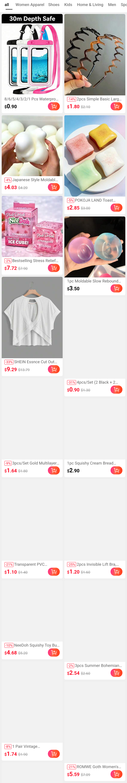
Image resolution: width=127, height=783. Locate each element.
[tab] (7, 5)
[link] (32, 55)
